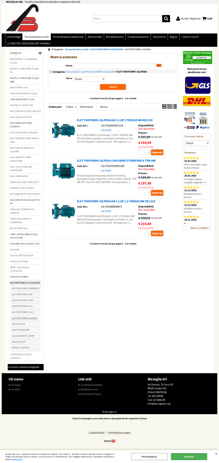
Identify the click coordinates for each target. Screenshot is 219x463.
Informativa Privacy (90, 395)
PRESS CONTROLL (21, 349)
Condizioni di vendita (91, 386)
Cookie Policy (17, 459)
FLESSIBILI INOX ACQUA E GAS (25, 245)
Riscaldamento (113, 37)
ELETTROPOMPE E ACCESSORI (25, 284)
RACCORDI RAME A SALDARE (24, 134)
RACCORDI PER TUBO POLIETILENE (20, 160)
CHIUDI (216, 453)
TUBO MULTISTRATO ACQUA (23, 94)
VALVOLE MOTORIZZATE (22, 256)
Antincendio (93, 37)
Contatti (15, 390)
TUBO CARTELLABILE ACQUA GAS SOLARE (24, 237)
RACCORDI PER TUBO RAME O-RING (25, 141)
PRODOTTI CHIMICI (19, 278)
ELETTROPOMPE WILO (23, 313)
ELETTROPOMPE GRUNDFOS (26, 289)
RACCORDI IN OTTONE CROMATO (21, 126)
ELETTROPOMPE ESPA (23, 301)
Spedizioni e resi (89, 390)
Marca (69, 80)
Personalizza (149, 456)
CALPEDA (106, 131)
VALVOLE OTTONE (19, 262)
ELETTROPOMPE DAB (22, 295)
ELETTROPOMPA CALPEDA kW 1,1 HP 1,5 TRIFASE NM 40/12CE (116, 203)
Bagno (171, 37)
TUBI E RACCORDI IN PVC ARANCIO (22, 212)
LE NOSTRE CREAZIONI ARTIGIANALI (28, 44)
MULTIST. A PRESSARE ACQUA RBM (24, 81)
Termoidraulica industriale (67, 37)
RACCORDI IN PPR (19, 177)
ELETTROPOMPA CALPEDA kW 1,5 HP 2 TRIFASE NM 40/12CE (115, 122)
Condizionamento (136, 37)
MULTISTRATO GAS (19, 88)
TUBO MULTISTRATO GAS (22, 100)
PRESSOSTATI (18, 343)
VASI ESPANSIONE (20, 331)
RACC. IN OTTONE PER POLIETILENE (21, 170)
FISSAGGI (14, 250)
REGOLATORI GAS (19, 229)
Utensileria (156, 37)
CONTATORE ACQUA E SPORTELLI (21, 357)
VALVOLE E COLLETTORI (21, 106)
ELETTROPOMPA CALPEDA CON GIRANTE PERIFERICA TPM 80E (116, 162)
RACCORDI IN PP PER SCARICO (25, 195)
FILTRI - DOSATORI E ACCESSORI (19, 270)
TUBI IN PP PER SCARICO (22, 189)
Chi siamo (16, 386)
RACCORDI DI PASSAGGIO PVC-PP (25, 203)
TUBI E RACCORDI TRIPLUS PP (24, 183)
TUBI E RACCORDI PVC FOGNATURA (21, 222)
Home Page (13, 37)
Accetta (189, 456)
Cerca (69, 67)
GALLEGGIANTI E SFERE (23, 337)
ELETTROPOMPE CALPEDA (24, 319)
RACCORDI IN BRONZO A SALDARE (22, 151)
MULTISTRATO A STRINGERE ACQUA (23, 62)
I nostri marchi (187, 37)
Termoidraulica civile (36, 37)
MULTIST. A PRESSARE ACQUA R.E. (24, 71)
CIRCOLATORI (18, 325)
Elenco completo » (200, 229)
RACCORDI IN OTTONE (21, 118)
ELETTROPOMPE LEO (22, 307)
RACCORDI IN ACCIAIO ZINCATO (25, 112)
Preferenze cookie (119, 434)
